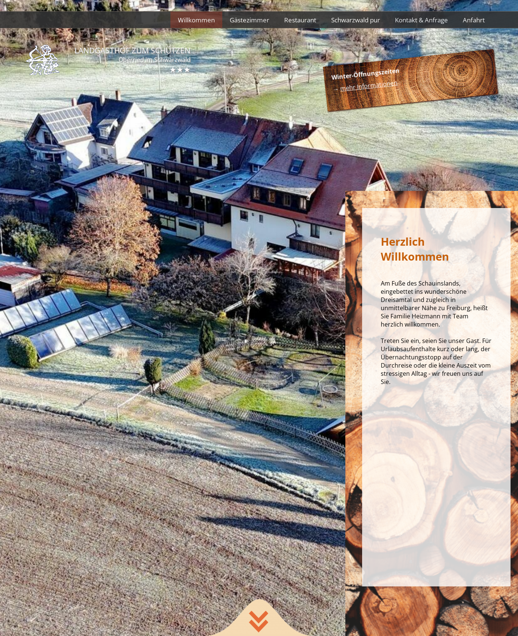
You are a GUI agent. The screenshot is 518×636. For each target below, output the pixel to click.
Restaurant (300, 19)
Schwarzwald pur (355, 19)
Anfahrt (474, 19)
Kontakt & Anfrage (421, 19)
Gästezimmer (249, 19)
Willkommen (196, 19)
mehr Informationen (369, 86)
